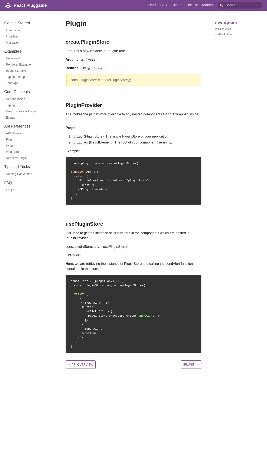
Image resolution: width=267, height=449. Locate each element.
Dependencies (15, 99)
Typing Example (16, 77)
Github (186, 5)
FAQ (173, 5)
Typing (10, 105)
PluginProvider (223, 28)
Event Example (16, 70)
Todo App (12, 83)
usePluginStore (223, 34)
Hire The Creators (208, 5)
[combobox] (245, 5)
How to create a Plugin (21, 111)
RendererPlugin (16, 158)
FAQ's (10, 190)
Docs (162, 5)
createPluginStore (226, 23)
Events (10, 117)
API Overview (15, 133)
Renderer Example (18, 64)
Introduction (14, 30)
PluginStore (13, 151)
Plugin (10, 139)
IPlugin (10, 145)
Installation (13, 36)
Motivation (13, 42)
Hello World (13, 58)
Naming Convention (19, 174)
